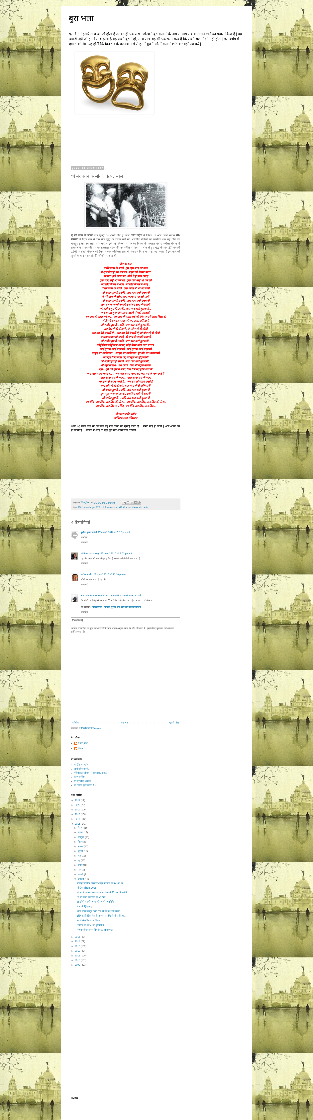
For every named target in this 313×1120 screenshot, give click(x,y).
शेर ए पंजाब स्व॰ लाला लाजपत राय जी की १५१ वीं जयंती (102, 892)
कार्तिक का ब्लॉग (81, 764)
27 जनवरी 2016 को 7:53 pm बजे (116, 553)
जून (79, 855)
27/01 (99, 507)
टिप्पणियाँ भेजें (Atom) (91, 728)
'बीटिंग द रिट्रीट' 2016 (86, 887)
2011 (78, 955)
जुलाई (80, 851)
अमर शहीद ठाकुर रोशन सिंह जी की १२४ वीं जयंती (98, 911)
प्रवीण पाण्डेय (86, 574)
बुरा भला (81, 18)
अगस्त (81, 846)
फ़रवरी (81, 874)
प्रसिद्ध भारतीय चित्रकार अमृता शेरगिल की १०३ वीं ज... (101, 883)
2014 (78, 941)
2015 (78, 936)
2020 (78, 805)
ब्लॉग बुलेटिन (79, 777)
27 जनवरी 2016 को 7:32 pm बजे (114, 532)
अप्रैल (80, 865)
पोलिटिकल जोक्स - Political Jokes (90, 773)
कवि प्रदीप (123, 507)
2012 (78, 950)
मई (79, 860)
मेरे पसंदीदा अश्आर (82, 781)
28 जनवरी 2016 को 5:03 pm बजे (125, 595)
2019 (78, 809)
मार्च (80, 869)
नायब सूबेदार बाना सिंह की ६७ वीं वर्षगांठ (95, 930)
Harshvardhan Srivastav (94, 595)
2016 (78, 823)
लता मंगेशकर (133, 507)
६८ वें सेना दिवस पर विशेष (88, 920)
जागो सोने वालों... (82, 769)
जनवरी (81, 879)
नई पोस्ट (75, 722)
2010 (78, 960)
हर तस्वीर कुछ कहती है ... (85, 785)
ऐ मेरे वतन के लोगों (110, 507)
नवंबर (80, 832)
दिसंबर (81, 827)
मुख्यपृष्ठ (124, 722)
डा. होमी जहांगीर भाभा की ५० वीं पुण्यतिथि (95, 901)
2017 (78, 819)
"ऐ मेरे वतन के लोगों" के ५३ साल (91, 897)
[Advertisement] (125, 1001)
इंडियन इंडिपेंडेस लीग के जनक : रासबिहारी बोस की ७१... (101, 915)
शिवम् (80, 748)
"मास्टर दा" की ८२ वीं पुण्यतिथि (90, 925)
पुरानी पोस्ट (174, 722)
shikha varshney (90, 553)
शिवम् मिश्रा (83, 743)
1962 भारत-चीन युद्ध (86, 507)
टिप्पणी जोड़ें (77, 620)
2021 (78, 800)
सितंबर (81, 841)
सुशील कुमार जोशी (89, 532)
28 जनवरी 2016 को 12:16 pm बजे (110, 574)
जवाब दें (84, 542)
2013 (78, 946)
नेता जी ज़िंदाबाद (84, 906)
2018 (78, 814)
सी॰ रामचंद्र (143, 507)
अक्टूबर (81, 837)
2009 (78, 964)
